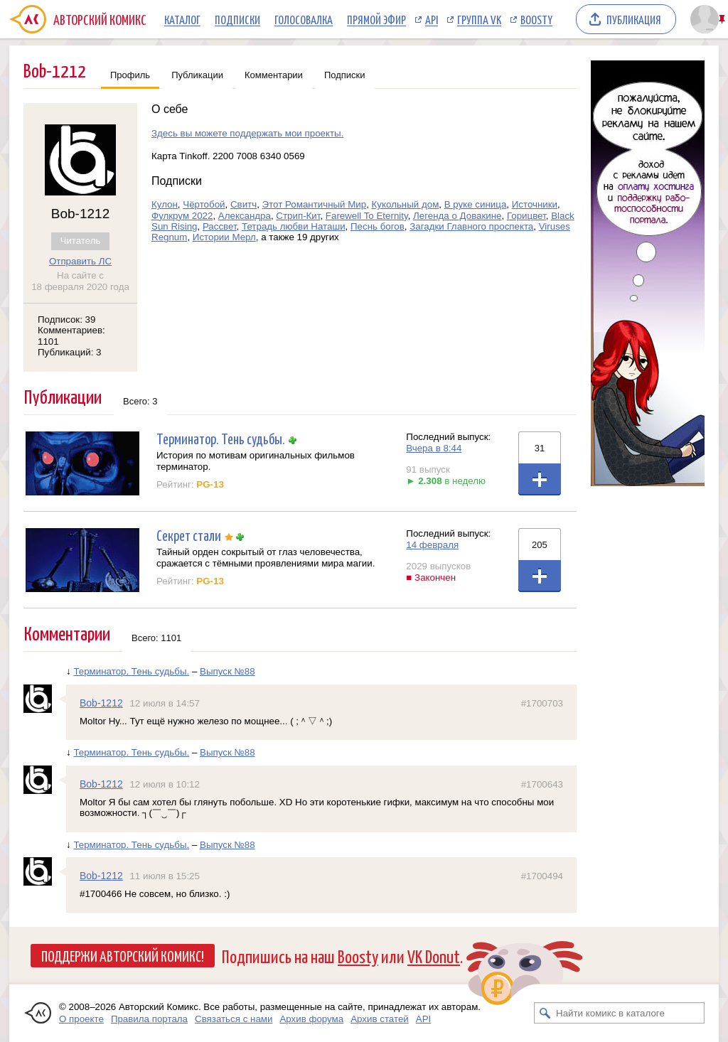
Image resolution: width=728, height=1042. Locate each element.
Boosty (536, 19)
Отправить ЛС (80, 261)
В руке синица (475, 204)
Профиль (130, 75)
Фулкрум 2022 (182, 215)
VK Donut (433, 956)
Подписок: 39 (66, 319)
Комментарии (274, 75)
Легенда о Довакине (457, 215)
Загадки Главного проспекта (471, 226)
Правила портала (149, 1019)
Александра (244, 215)
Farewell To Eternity (367, 215)
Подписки (237, 19)
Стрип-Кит (298, 215)
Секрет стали (188, 535)
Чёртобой (204, 204)
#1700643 (542, 784)
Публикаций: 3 (70, 352)
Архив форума (311, 1019)
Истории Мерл (224, 237)
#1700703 (542, 703)
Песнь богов (377, 226)
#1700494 (542, 876)
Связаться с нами (233, 1019)
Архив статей (379, 1019)
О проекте (81, 1019)
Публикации (197, 75)
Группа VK (479, 19)
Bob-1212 (101, 703)
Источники (534, 204)
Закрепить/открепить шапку (723, 19)
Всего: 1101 (156, 638)
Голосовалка (303, 19)
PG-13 (210, 484)
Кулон (164, 204)
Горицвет (526, 215)
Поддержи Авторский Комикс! (122, 955)
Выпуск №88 (227, 671)
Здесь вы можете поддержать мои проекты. (247, 133)
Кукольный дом (405, 204)
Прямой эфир (376, 19)
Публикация (633, 19)
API (431, 19)
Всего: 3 (140, 401)
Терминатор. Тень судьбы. (220, 438)
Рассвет (220, 226)
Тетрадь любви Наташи (294, 226)
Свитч (243, 204)
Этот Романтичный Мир (314, 204)
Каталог (182, 19)
